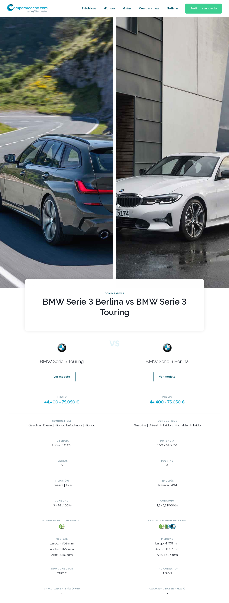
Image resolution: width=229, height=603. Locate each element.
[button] (203, 8)
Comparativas (148, 8)
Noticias (172, 8)
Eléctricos (88, 8)
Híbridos (109, 8)
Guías (126, 8)
